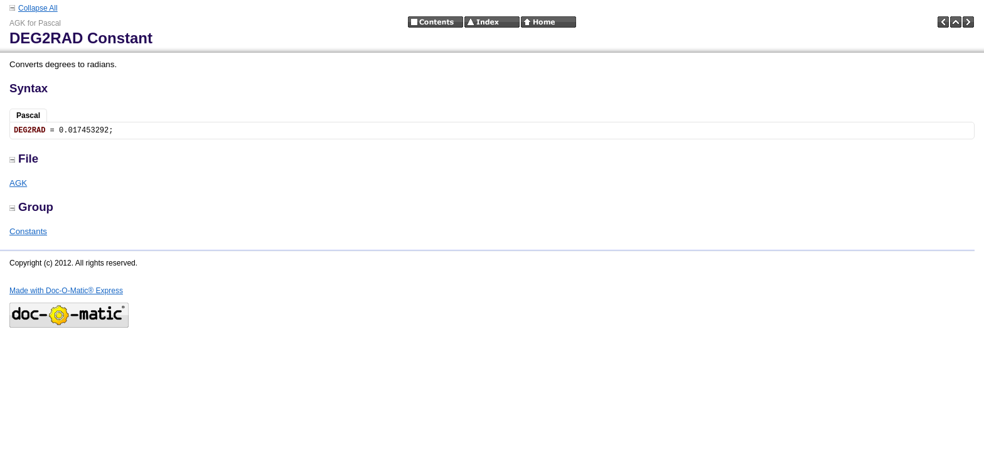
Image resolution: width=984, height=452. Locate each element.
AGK (18, 183)
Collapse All (38, 8)
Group (31, 206)
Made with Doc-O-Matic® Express (66, 290)
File (23, 158)
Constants (28, 231)
